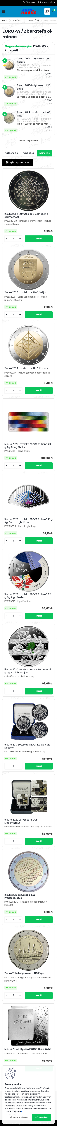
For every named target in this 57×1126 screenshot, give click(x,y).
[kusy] (13, 238)
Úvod (4, 20)
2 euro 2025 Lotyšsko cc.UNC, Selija (25, 292)
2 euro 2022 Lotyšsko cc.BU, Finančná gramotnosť (26, 216)
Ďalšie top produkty (28, 140)
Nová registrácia (47, 2)
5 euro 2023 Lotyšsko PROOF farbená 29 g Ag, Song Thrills (27, 446)
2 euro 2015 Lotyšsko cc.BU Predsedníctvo (20, 896)
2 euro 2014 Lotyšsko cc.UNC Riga (24, 973)
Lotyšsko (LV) (32, 20)
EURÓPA (17, 20)
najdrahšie (28, 152)
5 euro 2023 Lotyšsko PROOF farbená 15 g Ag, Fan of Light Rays (28, 521)
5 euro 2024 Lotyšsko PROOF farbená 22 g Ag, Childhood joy (27, 671)
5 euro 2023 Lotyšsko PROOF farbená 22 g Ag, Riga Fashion (27, 596)
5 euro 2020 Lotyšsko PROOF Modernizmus (20, 821)
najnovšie (44, 152)
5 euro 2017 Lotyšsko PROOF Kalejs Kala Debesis (27, 746)
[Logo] (28, 11)
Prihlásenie (30, 2)
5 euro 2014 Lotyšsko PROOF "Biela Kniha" (28, 1049)
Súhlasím (41, 1117)
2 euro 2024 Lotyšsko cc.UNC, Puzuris (26, 368)
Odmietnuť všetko (18, 1117)
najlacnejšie (11, 152)
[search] (47, 11)
